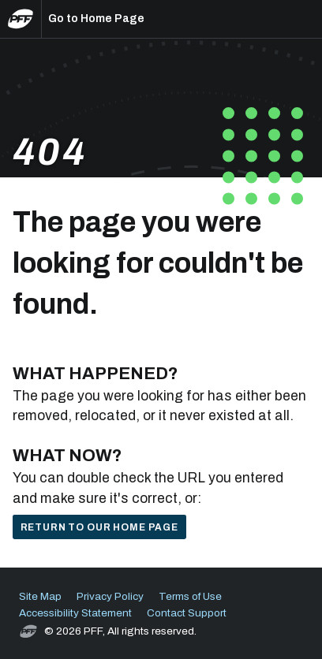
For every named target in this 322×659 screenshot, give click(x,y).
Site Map (40, 596)
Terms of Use (190, 596)
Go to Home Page (96, 18)
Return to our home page (99, 527)
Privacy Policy (110, 596)
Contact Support (187, 613)
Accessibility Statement (75, 613)
